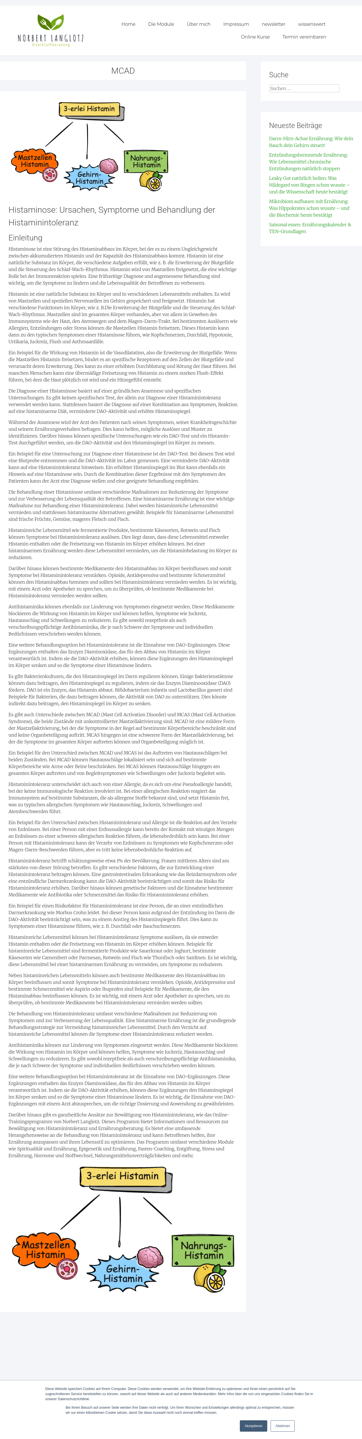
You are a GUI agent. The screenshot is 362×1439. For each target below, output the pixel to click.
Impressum (236, 24)
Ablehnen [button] (282, 1426)
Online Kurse (255, 37)
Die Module (161, 24)
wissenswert (312, 24)
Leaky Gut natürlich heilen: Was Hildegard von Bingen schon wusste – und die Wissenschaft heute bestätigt (309, 184)
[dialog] (351, 1427)
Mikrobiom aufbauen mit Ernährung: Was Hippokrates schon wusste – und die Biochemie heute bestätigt (309, 208)
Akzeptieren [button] (253, 1426)
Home (128, 24)
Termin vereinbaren (304, 37)
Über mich (198, 24)
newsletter (273, 24)
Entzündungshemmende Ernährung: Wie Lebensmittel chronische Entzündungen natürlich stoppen (308, 161)
